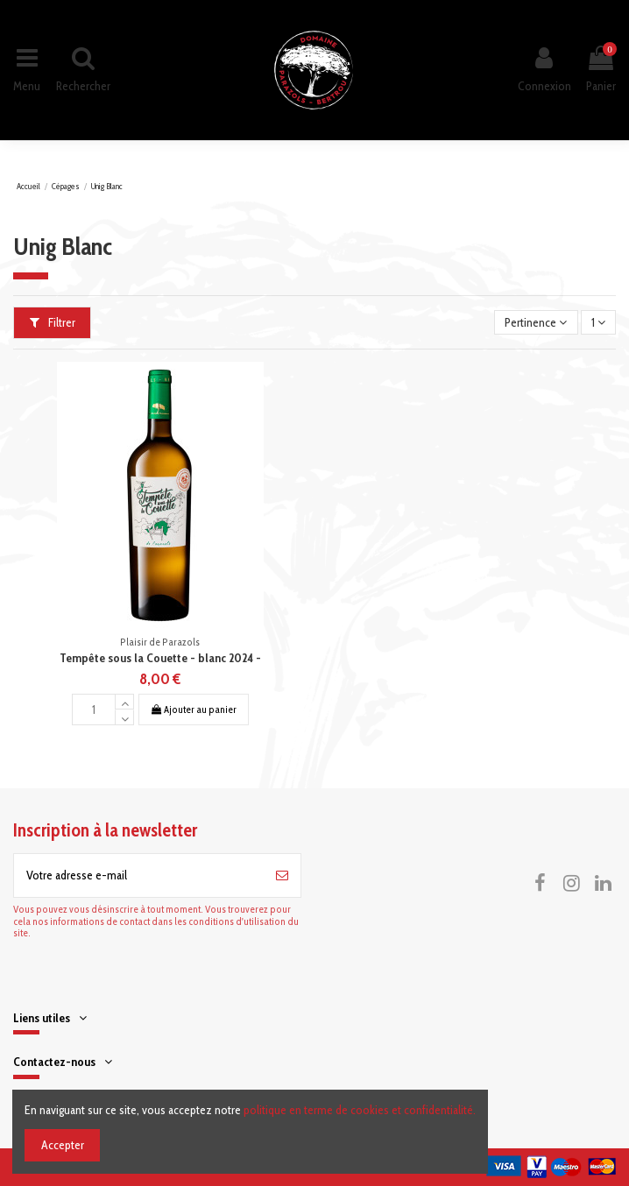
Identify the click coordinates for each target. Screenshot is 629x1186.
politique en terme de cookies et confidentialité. (360, 1110)
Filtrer (52, 322)
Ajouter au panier (193, 709)
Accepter (62, 1145)
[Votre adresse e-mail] (139, 875)
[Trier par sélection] (535, 322)
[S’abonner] (282, 875)
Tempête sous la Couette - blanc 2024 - (160, 658)
